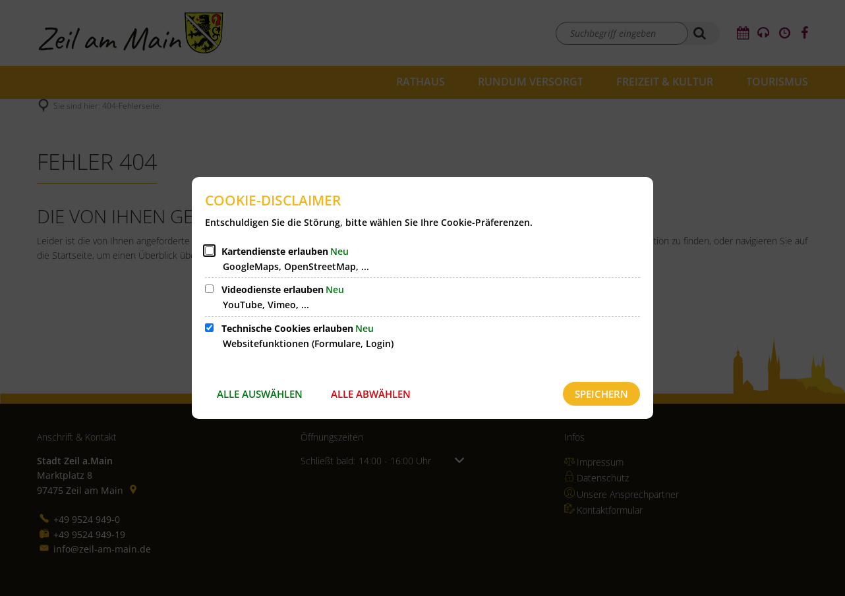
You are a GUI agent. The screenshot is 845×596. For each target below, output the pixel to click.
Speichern (601, 393)
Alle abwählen (371, 393)
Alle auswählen (260, 393)
